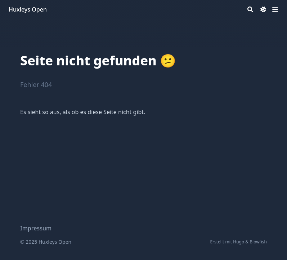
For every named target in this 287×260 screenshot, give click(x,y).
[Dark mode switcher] (263, 9)
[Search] (250, 9)
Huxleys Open (28, 9)
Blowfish (258, 242)
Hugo (238, 242)
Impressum (35, 228)
